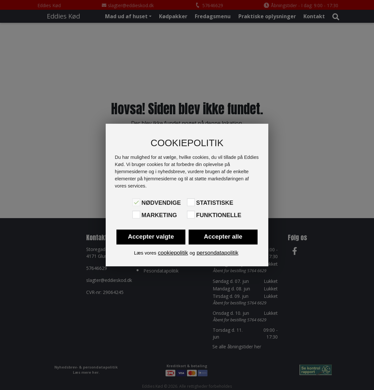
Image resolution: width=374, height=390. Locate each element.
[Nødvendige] (136, 202)
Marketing (159, 215)
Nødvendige (161, 203)
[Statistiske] (191, 202)
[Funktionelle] (191, 214)
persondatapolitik (217, 253)
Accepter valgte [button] (151, 236)
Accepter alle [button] (223, 236)
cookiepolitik (173, 253)
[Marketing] (136, 214)
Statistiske (214, 203)
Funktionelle (218, 215)
